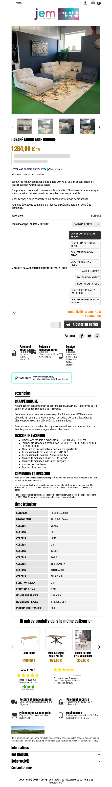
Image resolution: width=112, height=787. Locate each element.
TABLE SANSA (28, 653)
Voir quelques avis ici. (27, 682)
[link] (82, 336)
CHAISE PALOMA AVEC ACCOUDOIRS (83, 654)
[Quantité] (54, 325)
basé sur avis (27, 680)
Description (22, 393)
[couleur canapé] (86, 224)
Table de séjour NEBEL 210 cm (56, 654)
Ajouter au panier (82, 324)
